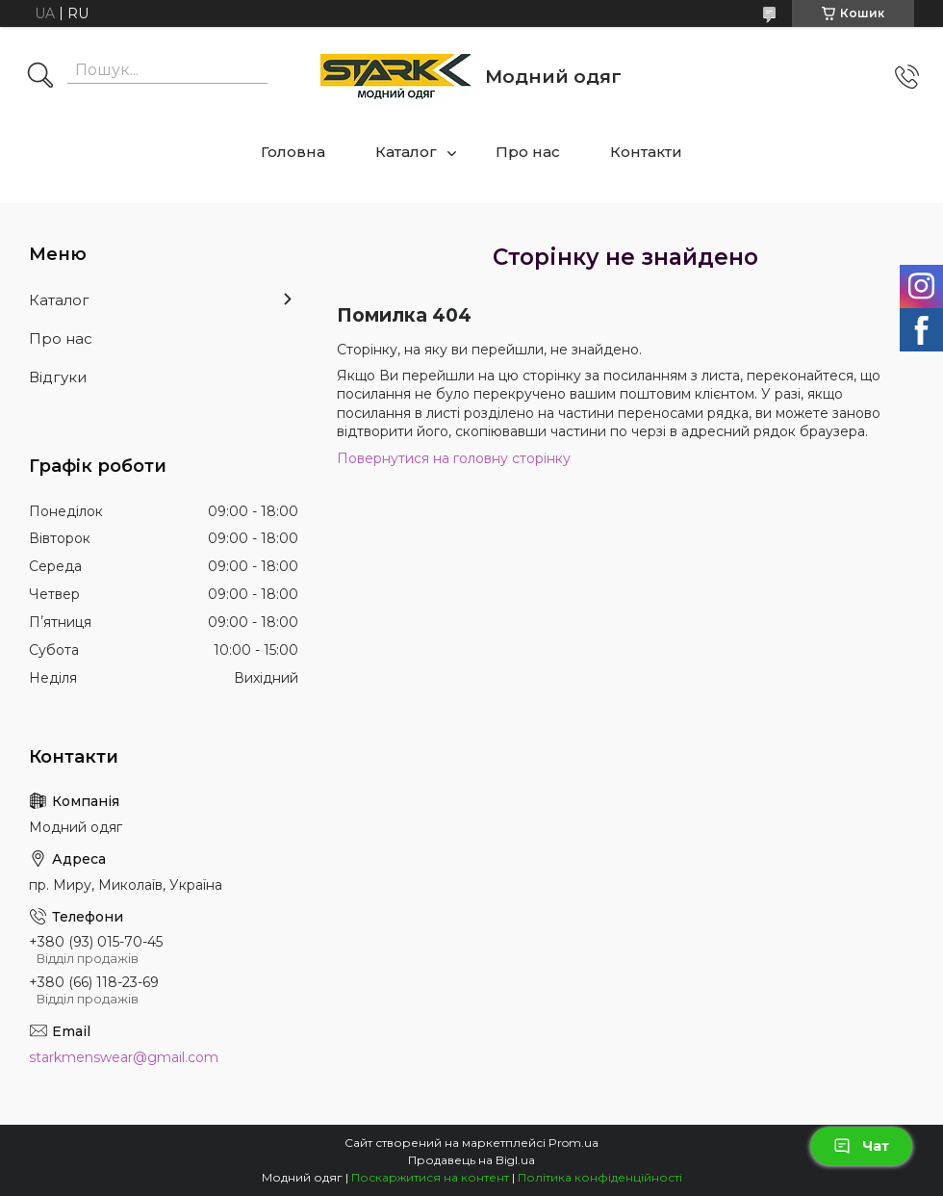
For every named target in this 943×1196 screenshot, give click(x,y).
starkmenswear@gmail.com (123, 1057)
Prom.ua (573, 1142)
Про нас (528, 152)
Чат (861, 1146)
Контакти (646, 152)
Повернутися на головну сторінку (454, 458)
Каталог (406, 152)
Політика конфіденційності (600, 1177)
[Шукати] (40, 77)
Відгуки (58, 377)
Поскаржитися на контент (430, 1177)
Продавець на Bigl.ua (471, 1160)
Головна (293, 152)
